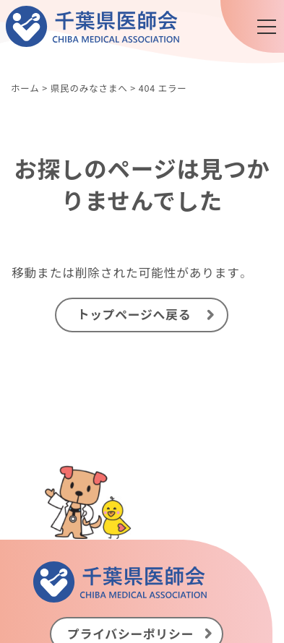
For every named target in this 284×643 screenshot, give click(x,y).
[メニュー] (266, 26)
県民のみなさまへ (89, 88)
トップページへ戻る (134, 314)
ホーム (25, 88)
